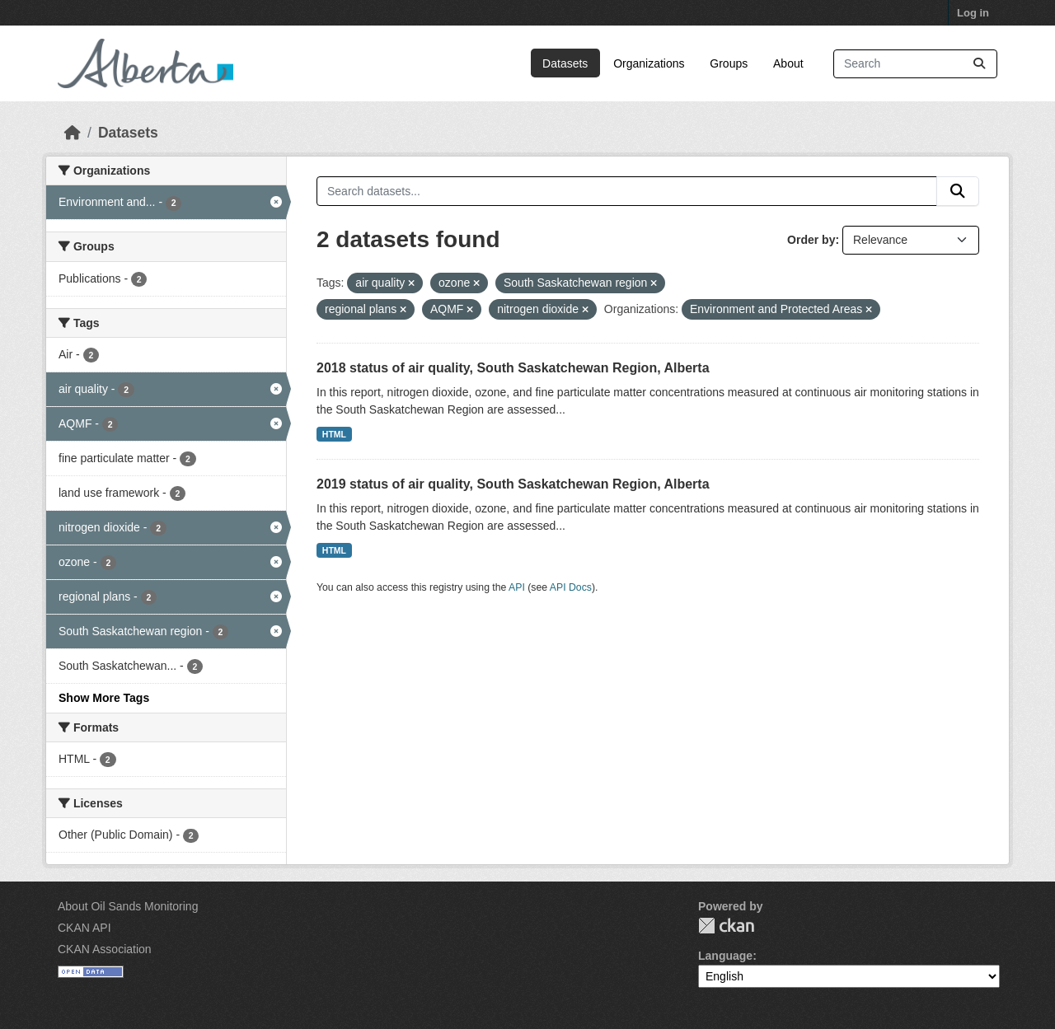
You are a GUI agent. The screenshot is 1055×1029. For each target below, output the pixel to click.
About (788, 63)
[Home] (72, 132)
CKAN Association (105, 949)
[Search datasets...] (915, 63)
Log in (973, 13)
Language (725, 955)
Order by (811, 239)
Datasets (565, 63)
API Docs (571, 587)
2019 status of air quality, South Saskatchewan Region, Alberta (513, 484)
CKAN (726, 925)
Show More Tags (104, 697)
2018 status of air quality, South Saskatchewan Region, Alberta (513, 368)
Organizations (648, 63)
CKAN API (84, 927)
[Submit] (979, 63)
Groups (729, 63)
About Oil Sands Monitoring (128, 906)
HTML (334, 434)
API (517, 587)
